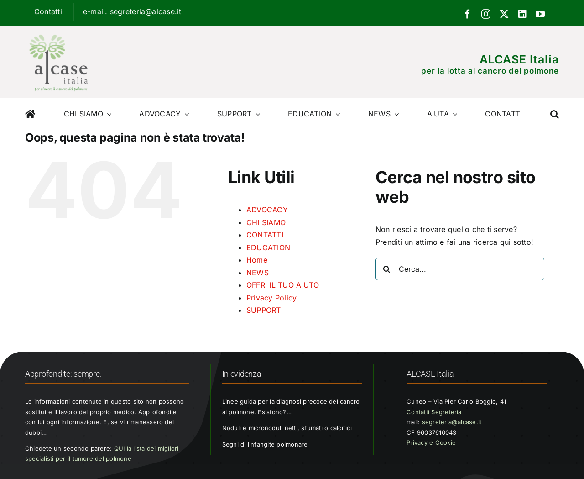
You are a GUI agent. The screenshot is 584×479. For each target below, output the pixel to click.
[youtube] (540, 14)
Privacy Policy (271, 297)
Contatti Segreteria (434, 412)
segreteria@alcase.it (452, 422)
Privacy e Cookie (431, 442)
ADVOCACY (267, 209)
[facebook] (467, 14)
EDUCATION (268, 247)
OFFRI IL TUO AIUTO (282, 285)
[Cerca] (386, 269)
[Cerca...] (459, 269)
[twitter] (504, 14)
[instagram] (485, 14)
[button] (554, 112)
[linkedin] (522, 14)
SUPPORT (263, 310)
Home (256, 259)
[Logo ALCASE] (58, 32)
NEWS (257, 272)
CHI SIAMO (266, 222)
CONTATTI (264, 234)
